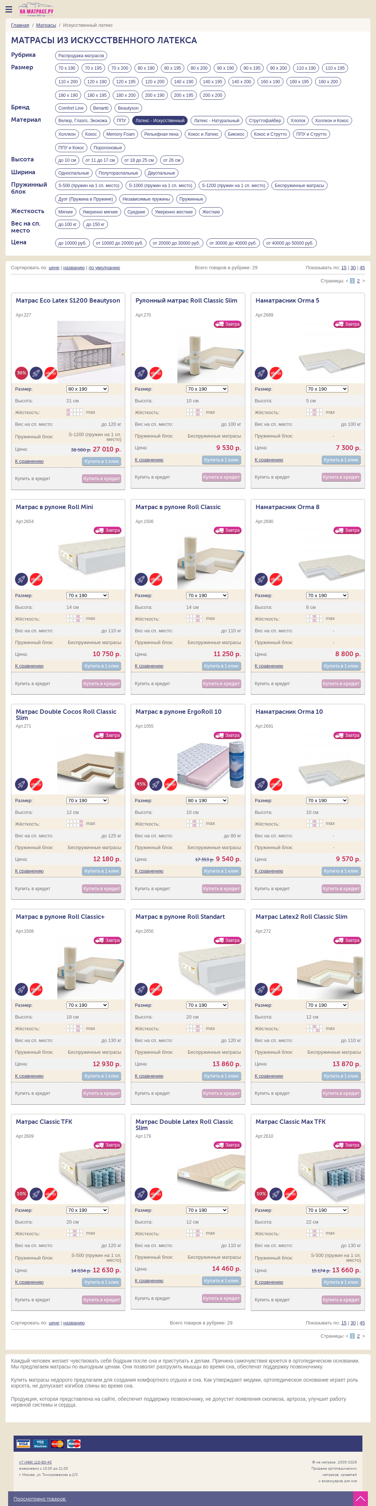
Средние (136, 218)
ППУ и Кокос (71, 150)
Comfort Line (71, 110)
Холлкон (67, 137)
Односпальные (73, 177)
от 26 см (171, 164)
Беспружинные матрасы (299, 191)
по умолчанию (104, 276)
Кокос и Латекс (203, 137)
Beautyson (128, 110)
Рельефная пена (161, 137)
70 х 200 (119, 69)
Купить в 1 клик (101, 470)
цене (54, 276)
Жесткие (211, 218)
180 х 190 (68, 96)
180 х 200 (125, 96)
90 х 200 (278, 69)
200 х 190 (154, 96)
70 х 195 (93, 69)
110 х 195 (335, 69)
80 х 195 (172, 69)
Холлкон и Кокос (332, 123)
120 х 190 (97, 82)
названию (73, 276)
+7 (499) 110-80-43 (35, 1462)
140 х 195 (213, 82)
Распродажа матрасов (81, 55)
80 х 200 (199, 69)
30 (352, 276)
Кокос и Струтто (270, 137)
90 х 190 (225, 69)
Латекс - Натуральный (216, 123)
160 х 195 (299, 82)
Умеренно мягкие (100, 218)
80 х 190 (146, 69)
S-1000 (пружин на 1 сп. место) (160, 191)
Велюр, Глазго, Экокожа (82, 123)
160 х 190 (270, 82)
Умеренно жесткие (174, 218)
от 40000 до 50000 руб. (290, 250)
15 (343, 276)
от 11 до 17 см (100, 164)
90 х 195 (251, 69)
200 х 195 (184, 96)
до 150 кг (95, 232)
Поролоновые (108, 150)
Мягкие (65, 218)
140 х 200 (241, 82)
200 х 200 (213, 96)
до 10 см (67, 164)
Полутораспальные (118, 177)
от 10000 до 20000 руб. (120, 250)
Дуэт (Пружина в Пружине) (85, 205)
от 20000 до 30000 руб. (176, 250)
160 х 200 (328, 82)
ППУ (121, 123)
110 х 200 (68, 82)
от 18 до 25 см (139, 164)
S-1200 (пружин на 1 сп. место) (233, 191)
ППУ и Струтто (311, 137)
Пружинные (191, 205)
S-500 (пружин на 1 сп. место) (88, 191)
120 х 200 (154, 82)
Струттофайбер (265, 123)
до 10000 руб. (72, 250)
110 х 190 (306, 69)
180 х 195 (97, 96)
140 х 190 (184, 82)
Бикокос (236, 137)
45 (362, 276)
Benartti (100, 110)
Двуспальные (161, 177)
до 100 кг (67, 232)
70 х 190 (66, 69)
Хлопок (297, 123)
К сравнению (29, 470)
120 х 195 (125, 82)
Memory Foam (120, 137)
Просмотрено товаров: (40, 1499)
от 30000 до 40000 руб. (233, 250)
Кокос (91, 137)
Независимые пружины (146, 205)
